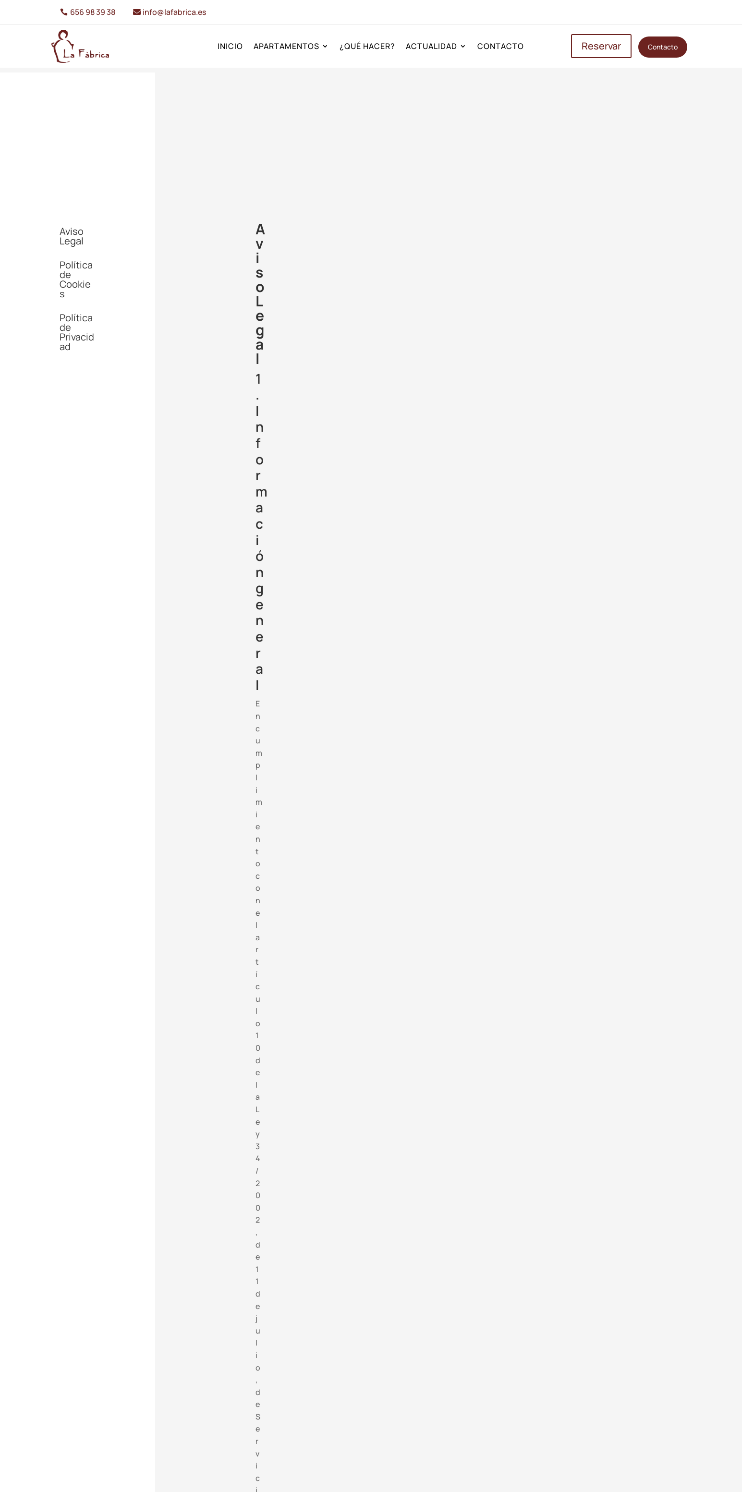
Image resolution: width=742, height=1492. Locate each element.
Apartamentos (286, 47)
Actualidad (431, 47)
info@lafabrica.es (174, 12)
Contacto (500, 47)
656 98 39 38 (92, 12)
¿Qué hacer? (367, 47)
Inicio (230, 47)
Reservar (601, 45)
